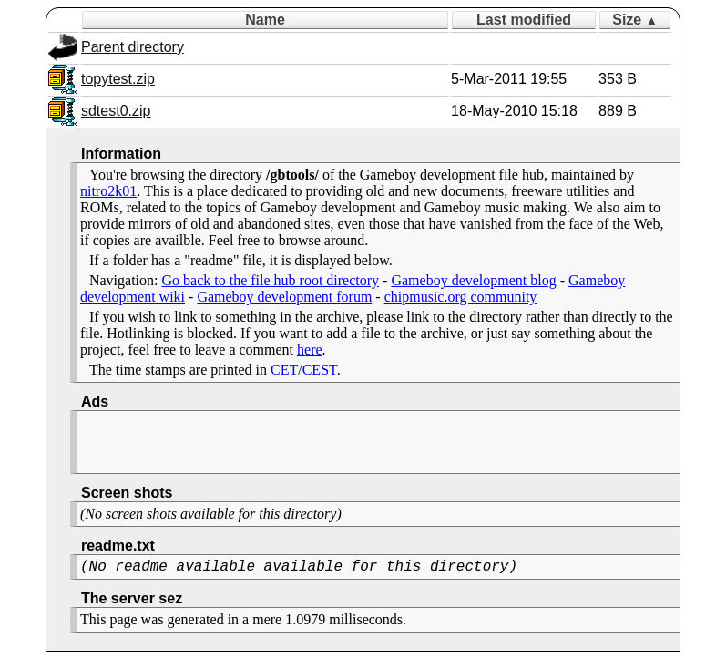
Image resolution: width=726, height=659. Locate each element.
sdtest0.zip (115, 110)
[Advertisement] (293, 442)
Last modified (523, 19)
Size (635, 19)
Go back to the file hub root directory (271, 280)
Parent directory (132, 47)
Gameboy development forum (284, 296)
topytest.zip (118, 79)
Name (265, 19)
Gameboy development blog (473, 280)
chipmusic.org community (460, 296)
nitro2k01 (108, 191)
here (309, 349)
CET (284, 369)
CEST (319, 369)
